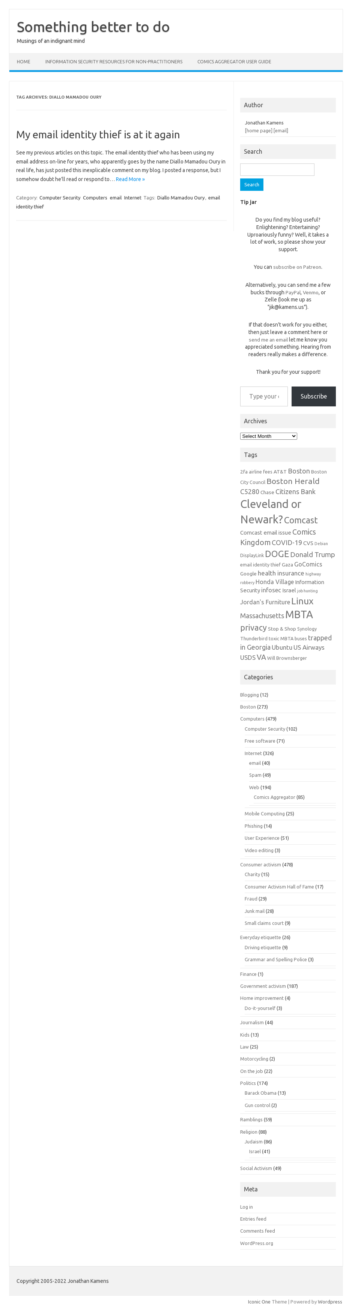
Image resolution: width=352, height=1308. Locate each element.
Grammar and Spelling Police (276, 959)
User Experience (262, 838)
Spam (255, 775)
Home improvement (262, 998)
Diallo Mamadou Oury (181, 197)
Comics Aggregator (274, 797)
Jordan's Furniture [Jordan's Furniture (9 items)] (265, 602)
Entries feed (253, 1218)
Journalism (252, 1022)
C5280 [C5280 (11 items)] (249, 491)
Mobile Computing (265, 813)
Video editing (259, 850)
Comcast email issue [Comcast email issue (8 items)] (265, 532)
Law (244, 1046)
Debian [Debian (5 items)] (321, 543)
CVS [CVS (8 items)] (308, 543)
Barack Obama (261, 1092)
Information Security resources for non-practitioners (113, 61)
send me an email (268, 340)
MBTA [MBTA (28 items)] (299, 614)
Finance (248, 974)
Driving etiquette (263, 947)
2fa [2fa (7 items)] (244, 472)
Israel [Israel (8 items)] (289, 590)
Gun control (257, 1105)
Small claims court (264, 923)
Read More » (130, 179)
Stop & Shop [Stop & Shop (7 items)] (282, 629)
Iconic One (259, 1301)
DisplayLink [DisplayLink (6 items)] (252, 555)
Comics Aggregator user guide (234, 61)
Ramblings (251, 1119)
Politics (248, 1083)
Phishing (254, 826)
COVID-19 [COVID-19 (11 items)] (287, 542)
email (116, 197)
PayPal (293, 292)
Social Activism (256, 1168)
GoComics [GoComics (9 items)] (308, 564)
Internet (132, 197)
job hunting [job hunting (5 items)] (307, 591)
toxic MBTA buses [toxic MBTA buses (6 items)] (288, 638)
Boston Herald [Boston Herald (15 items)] (293, 480)
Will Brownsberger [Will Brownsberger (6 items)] (287, 658)
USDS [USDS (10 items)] (248, 657)
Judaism (254, 1141)
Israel (255, 1151)
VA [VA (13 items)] (261, 657)
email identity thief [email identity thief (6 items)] (260, 564)
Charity (252, 874)
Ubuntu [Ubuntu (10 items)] (282, 647)
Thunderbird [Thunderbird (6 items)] (254, 638)
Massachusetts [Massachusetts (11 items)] (262, 615)
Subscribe (314, 396)
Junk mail (255, 911)
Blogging (249, 694)
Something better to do (93, 26)
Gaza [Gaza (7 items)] (287, 565)
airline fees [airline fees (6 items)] (260, 471)
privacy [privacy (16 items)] (253, 627)
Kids (245, 1034)
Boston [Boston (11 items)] (299, 471)
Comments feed (257, 1230)
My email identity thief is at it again (98, 134)
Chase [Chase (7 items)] (267, 492)
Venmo (311, 292)
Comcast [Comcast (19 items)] (301, 520)
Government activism (263, 986)
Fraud (251, 898)
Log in (246, 1206)
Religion (248, 1131)
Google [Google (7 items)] (248, 574)
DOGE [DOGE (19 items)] (277, 554)
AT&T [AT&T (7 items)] (280, 472)
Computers (95, 197)
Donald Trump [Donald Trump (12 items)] (312, 555)
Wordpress (330, 1301)
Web (254, 787)
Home (23, 61)
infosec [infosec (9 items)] (271, 590)
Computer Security (59, 197)
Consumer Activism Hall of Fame (279, 886)
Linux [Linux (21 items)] (302, 601)
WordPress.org (256, 1243)
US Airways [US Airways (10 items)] (309, 647)
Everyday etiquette (260, 937)
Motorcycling (254, 1058)
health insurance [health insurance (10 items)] (281, 573)
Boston (248, 706)
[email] (281, 130)
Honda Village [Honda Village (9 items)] (275, 581)
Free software (260, 740)
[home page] (258, 130)
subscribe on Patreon (297, 267)
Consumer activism (260, 864)
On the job (251, 1071)
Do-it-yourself (260, 1008)
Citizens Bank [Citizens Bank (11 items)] (295, 491)
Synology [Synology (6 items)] (307, 628)
